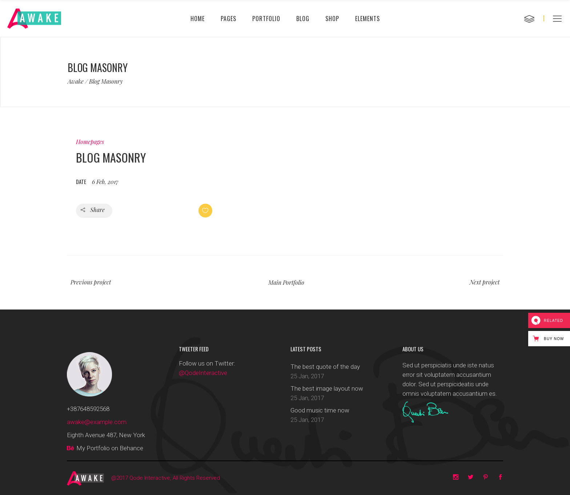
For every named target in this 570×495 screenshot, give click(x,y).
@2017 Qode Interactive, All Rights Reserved (165, 478)
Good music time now (319, 410)
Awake (76, 81)
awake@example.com (97, 422)
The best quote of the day (325, 366)
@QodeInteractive (203, 372)
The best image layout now (326, 388)
